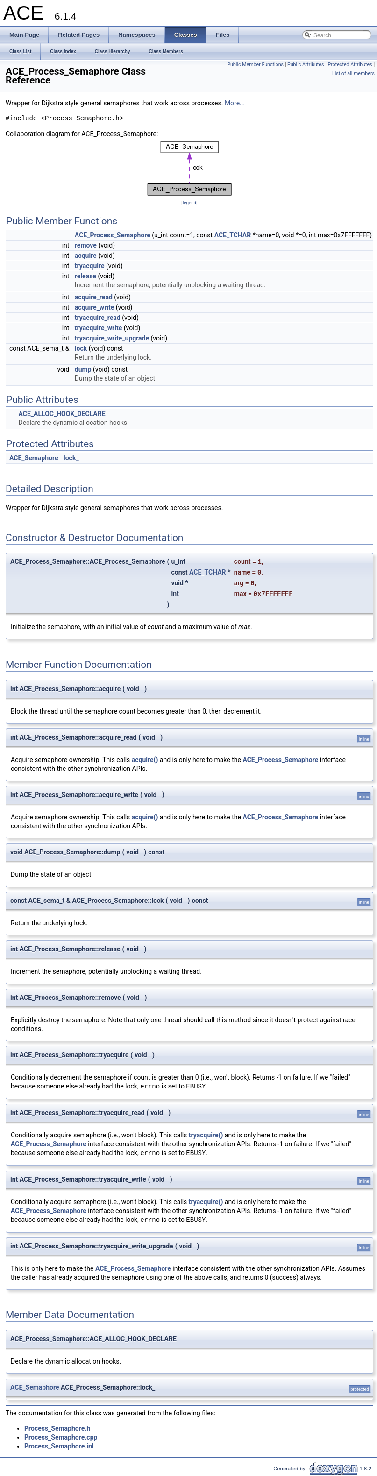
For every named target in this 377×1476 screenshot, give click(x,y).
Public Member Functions (255, 65)
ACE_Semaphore (33, 458)
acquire (86, 255)
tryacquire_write (98, 328)
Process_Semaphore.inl (59, 1446)
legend (189, 202)
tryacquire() (206, 1135)
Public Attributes (305, 65)
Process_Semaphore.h (57, 1428)
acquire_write (94, 307)
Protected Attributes (349, 65)
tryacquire (90, 266)
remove (86, 245)
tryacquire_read (98, 317)
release (85, 276)
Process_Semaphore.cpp (60, 1437)
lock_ (71, 458)
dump (83, 369)
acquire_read (94, 297)
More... (235, 103)
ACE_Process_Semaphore (112, 235)
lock (81, 348)
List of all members (353, 73)
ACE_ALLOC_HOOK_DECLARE (61, 413)
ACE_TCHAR (232, 235)
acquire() (145, 759)
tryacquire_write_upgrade (112, 338)
